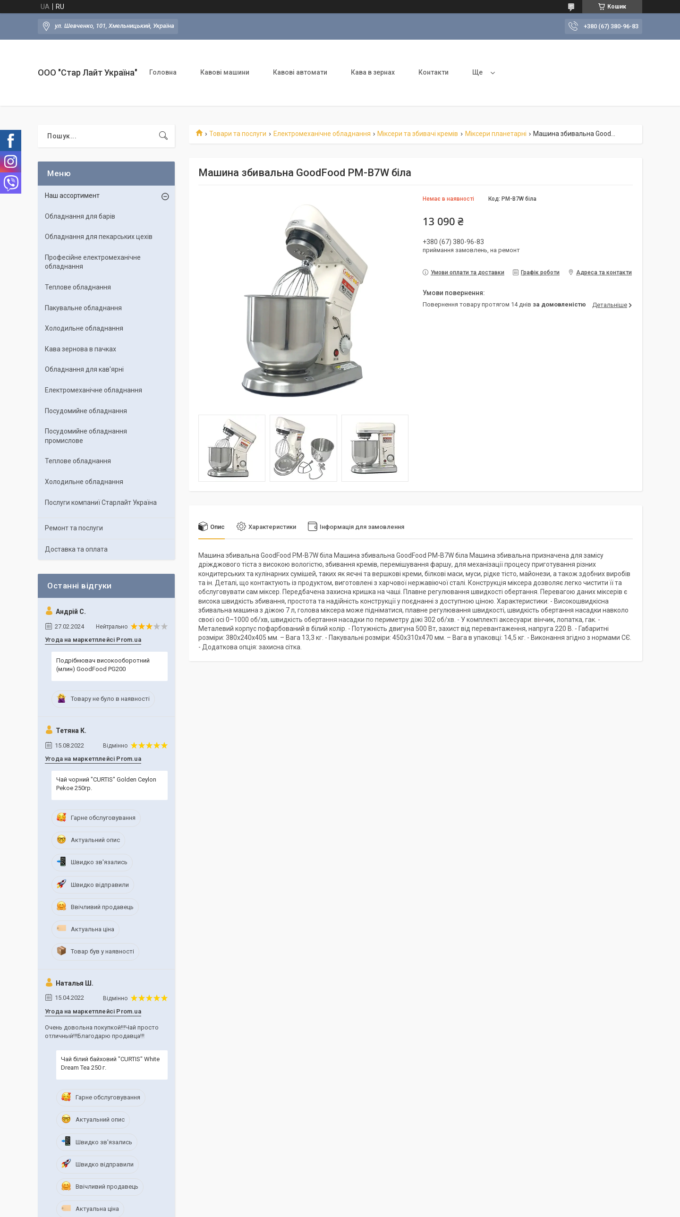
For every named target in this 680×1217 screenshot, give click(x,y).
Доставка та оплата (76, 549)
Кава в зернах (373, 72)
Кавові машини (224, 72)
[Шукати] (163, 136)
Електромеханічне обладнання (322, 133)
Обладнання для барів (80, 216)
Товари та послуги (237, 133)
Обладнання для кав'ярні (84, 369)
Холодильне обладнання (84, 328)
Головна (163, 72)
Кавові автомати (300, 72)
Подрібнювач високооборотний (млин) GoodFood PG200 (103, 664)
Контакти (433, 72)
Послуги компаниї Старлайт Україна (101, 502)
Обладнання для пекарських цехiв (99, 236)
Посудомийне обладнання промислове (86, 435)
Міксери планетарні (496, 133)
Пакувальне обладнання (83, 308)
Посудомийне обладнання (86, 411)
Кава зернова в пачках (80, 349)
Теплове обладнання (78, 287)
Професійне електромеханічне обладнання (93, 262)
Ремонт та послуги (74, 528)
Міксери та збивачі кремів (417, 133)
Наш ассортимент (72, 195)
